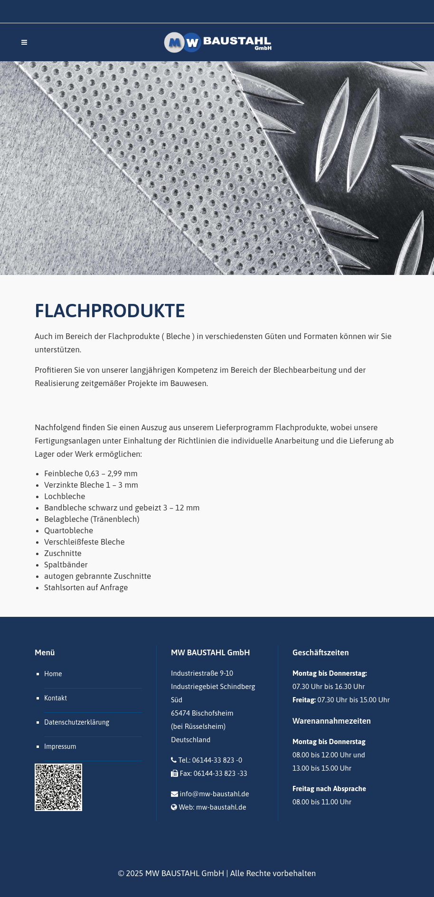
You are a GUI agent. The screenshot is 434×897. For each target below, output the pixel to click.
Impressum (60, 746)
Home (53, 674)
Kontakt (55, 698)
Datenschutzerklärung (76, 722)
